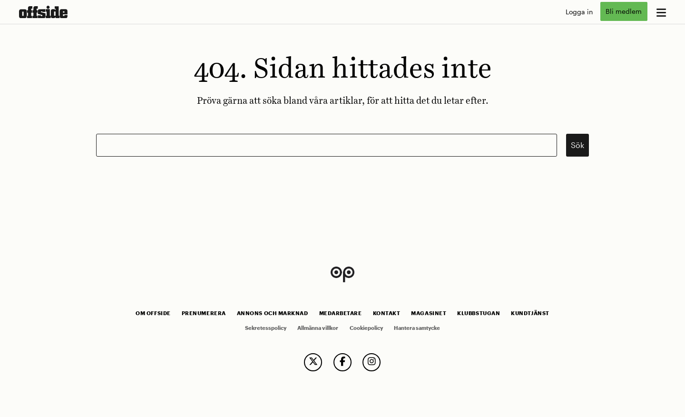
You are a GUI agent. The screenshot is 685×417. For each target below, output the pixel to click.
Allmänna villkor (317, 328)
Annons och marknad (272, 313)
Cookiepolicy (366, 328)
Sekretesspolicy (265, 328)
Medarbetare (340, 313)
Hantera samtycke (417, 328)
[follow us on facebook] (342, 362)
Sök (577, 144)
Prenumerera (204, 313)
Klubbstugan (478, 313)
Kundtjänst (530, 313)
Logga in (579, 12)
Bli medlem (624, 12)
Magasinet (428, 313)
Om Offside (153, 313)
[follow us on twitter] (313, 362)
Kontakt (387, 313)
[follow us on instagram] (371, 362)
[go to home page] (43, 12)
